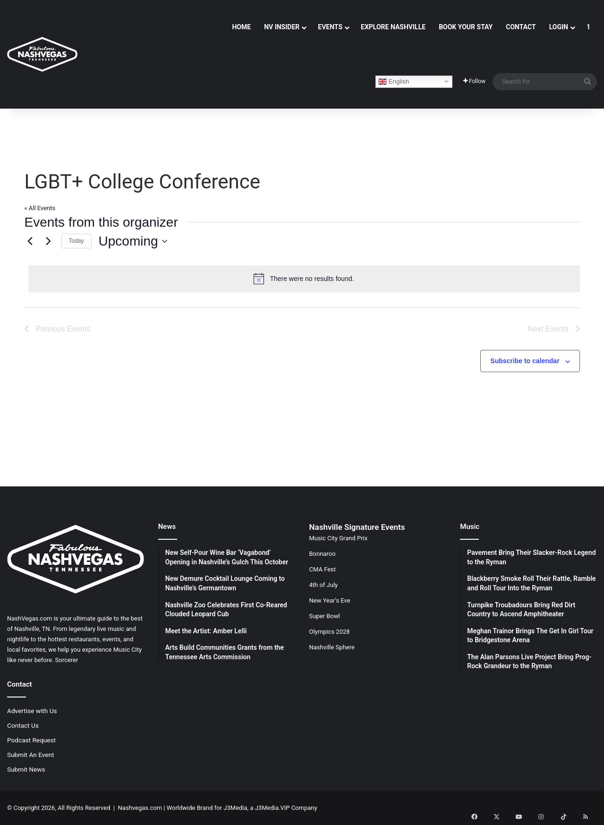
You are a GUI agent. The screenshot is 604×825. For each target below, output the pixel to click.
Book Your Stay (466, 27)
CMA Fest (322, 569)
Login (558, 27)
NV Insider (281, 27)
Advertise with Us (32, 710)
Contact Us (23, 725)
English (393, 81)
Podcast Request (31, 740)
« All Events (40, 208)
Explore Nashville (393, 27)
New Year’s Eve (329, 600)
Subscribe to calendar (524, 361)
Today (76, 241)
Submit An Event (30, 754)
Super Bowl (324, 616)
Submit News (26, 769)
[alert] (304, 278)
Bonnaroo (322, 553)
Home (241, 27)
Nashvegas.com (140, 807)
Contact (521, 27)
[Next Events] (48, 241)
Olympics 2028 (329, 631)
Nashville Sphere (332, 647)
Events (330, 27)
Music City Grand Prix (338, 538)
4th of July (323, 584)
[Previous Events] (30, 241)
